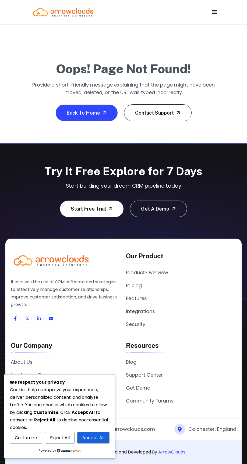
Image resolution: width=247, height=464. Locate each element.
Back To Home (87, 112)
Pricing (134, 285)
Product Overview (147, 272)
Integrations (140, 311)
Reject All (60, 438)
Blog (131, 362)
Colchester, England (212, 429)
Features (136, 298)
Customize (26, 438)
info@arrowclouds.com (127, 429)
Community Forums (150, 400)
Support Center (144, 375)
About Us (22, 362)
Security (135, 324)
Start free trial (92, 208)
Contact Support (158, 112)
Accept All (93, 438)
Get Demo (138, 387)
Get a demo (159, 208)
